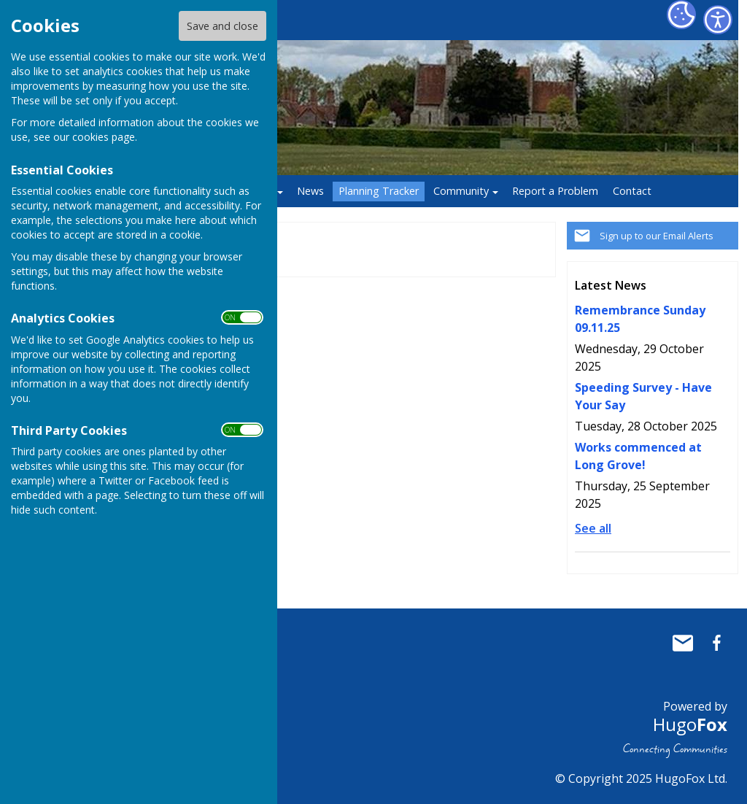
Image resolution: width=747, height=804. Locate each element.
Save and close (222, 26)
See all (593, 528)
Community (461, 191)
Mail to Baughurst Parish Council (683, 643)
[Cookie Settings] (681, 14)
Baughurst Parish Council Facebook (716, 643)
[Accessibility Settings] (717, 19)
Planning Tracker (378, 191)
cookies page (103, 137)
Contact (632, 191)
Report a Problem (555, 191)
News (310, 191)
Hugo (690, 724)
